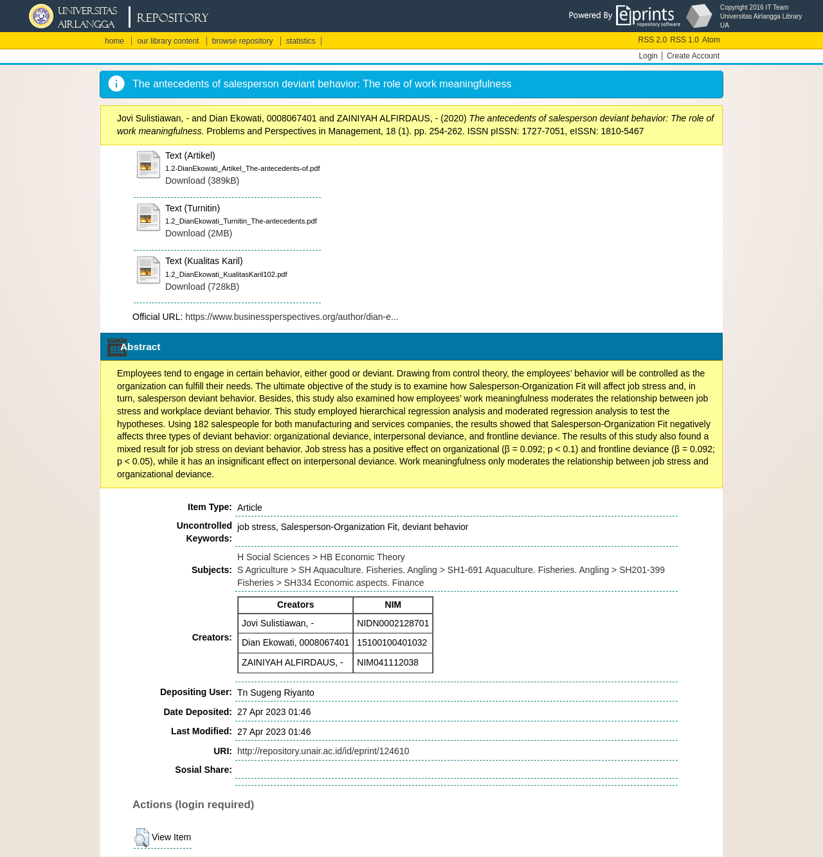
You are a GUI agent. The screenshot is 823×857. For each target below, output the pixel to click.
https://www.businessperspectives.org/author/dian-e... (292, 317)
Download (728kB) (202, 286)
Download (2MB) (198, 233)
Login (648, 55)
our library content (168, 41)
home (114, 41)
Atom (711, 39)
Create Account (693, 55)
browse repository (242, 41)
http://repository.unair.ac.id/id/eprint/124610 (323, 751)
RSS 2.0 (652, 39)
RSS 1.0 (684, 39)
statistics (301, 41)
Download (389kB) (202, 180)
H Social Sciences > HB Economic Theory (321, 557)
